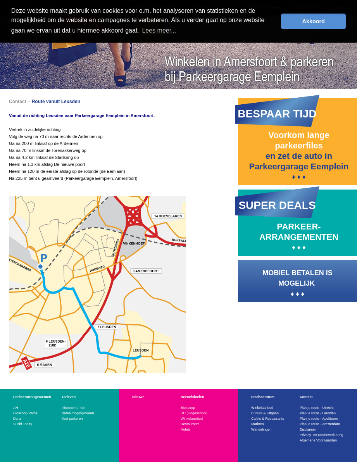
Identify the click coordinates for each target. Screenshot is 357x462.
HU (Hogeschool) (194, 413)
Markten (257, 424)
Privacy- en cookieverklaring (321, 435)
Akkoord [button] (313, 21)
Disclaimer (308, 429)
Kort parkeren (72, 419)
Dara (17, 419)
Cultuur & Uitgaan (265, 413)
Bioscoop (188, 408)
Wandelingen (261, 429)
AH (15, 408)
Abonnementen (73, 408)
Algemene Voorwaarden (318, 440)
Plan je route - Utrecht (317, 408)
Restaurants (190, 424)
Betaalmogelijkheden (78, 413)
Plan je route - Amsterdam (320, 424)
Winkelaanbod (192, 419)
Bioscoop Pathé (25, 413)
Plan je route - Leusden (318, 413)
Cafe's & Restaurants (267, 419)
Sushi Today (22, 424)
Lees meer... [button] (159, 30)
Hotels (186, 429)
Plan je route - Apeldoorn (319, 419)
